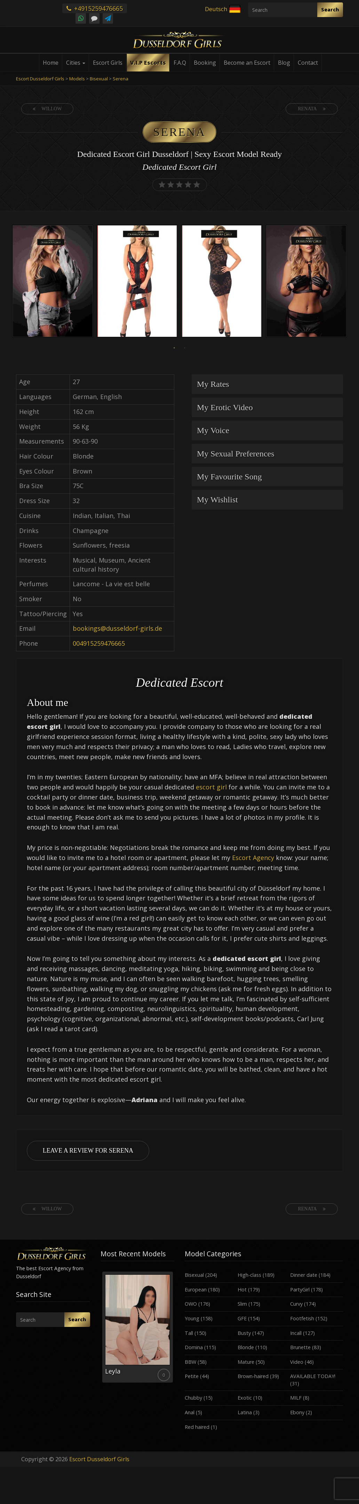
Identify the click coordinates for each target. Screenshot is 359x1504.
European (196, 1289)
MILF (296, 1397)
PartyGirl (300, 1289)
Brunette (300, 1347)
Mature (246, 1362)
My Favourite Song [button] (229, 476)
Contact (308, 62)
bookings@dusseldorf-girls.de (117, 628)
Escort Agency (253, 857)
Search (330, 9)
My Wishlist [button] (217, 499)
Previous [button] (10, 282)
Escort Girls (107, 62)
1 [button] (174, 347)
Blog (284, 62)
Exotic (245, 1397)
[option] (52, 282)
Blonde (246, 1347)
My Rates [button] (213, 384)
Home (50, 62)
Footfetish (302, 1318)
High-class (249, 1275)
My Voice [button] (213, 430)
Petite (192, 1376)
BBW (190, 1362)
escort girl (211, 787)
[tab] (267, 384)
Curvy (296, 1303)
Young (192, 1318)
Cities (75, 62)
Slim (242, 1303)
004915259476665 (99, 643)
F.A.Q (180, 62)
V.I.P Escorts (148, 62)
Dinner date (303, 1275)
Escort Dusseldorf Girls (99, 1459)
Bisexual (194, 1275)
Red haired (197, 1427)
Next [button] (348, 282)
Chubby (193, 1397)
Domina (194, 1347)
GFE (242, 1318)
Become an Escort (247, 62)
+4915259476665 (94, 8)
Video (296, 1362)
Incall (296, 1333)
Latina (245, 1412)
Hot (242, 1289)
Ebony (297, 1412)
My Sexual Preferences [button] (235, 453)
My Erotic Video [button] (225, 407)
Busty (244, 1333)
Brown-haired (253, 1376)
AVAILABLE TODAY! (312, 1376)
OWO (191, 1303)
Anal (189, 1412)
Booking (205, 62)
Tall (189, 1333)
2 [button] (184, 347)
